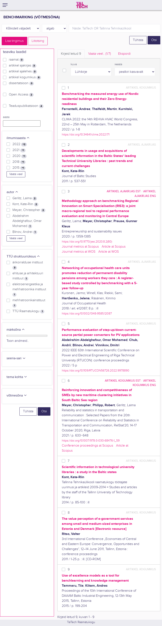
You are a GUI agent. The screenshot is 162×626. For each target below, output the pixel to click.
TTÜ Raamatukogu (28, 311)
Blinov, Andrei (24, 232)
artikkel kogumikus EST (123, 380)
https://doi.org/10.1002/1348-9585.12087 (87, 313)
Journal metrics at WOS (78, 252)
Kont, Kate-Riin (25, 204)
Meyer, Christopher (28, 210)
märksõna (16, 330)
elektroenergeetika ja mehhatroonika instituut (29, 289)
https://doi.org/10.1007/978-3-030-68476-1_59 (91, 440)
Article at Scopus (114, 247)
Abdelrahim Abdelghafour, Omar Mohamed (27, 221)
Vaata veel (16, 174)
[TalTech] (82, 5)
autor (12, 192)
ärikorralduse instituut (27, 265)
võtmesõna (17, 396)
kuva (74, 64)
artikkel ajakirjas (22, 66)
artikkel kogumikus (25, 77)
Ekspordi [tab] (124, 54)
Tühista (138, 40)
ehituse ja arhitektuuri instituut (27, 276)
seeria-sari (16, 358)
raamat (16, 60)
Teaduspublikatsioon (26, 106)
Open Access (21, 95)
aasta (6, 117)
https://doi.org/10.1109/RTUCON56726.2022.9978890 (95, 370)
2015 (19, 168)
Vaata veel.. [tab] (99, 54)
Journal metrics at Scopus (80, 247)
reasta (118, 64)
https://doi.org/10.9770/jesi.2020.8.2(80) (87, 241)
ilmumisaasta (18, 138)
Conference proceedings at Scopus (87, 446)
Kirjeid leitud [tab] (71, 54)
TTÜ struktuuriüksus (23, 257)
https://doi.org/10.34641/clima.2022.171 (85, 134)
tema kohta (17, 377)
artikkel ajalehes (23, 71)
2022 (19, 144)
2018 (19, 162)
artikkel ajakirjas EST (124, 191)
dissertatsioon (21, 83)
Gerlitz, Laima (24, 198)
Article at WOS (108, 252)
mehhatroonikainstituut (28, 303)
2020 (19, 156)
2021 (19, 150)
